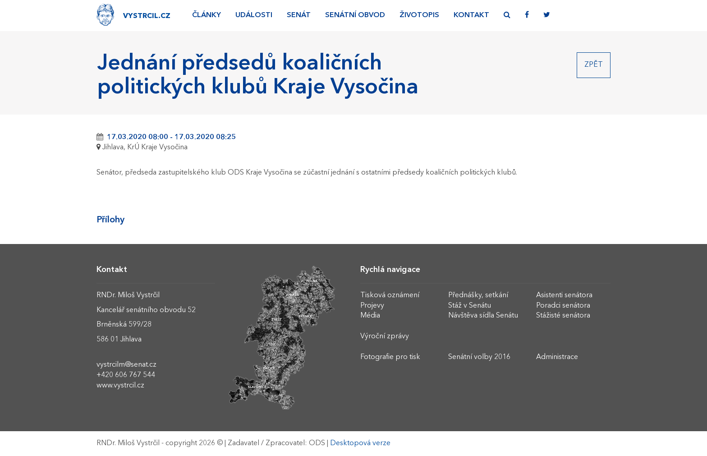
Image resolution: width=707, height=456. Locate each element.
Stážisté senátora (563, 315)
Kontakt (471, 15)
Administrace (557, 357)
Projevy (372, 305)
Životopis (419, 15)
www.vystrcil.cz (120, 385)
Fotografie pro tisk (390, 357)
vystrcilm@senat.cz (126, 364)
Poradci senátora (563, 305)
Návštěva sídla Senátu (483, 315)
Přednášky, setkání (478, 295)
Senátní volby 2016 (479, 357)
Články (206, 15)
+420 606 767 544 (125, 375)
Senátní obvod (355, 15)
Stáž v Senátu (469, 305)
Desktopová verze (360, 443)
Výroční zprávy (384, 336)
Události (253, 15)
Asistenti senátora (564, 295)
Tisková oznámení (389, 295)
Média (370, 315)
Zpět (593, 65)
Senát (299, 15)
